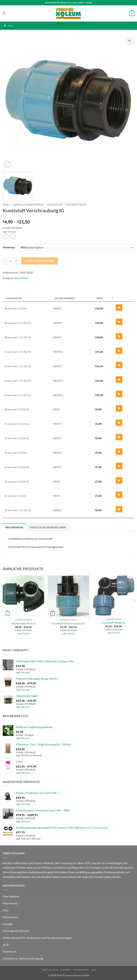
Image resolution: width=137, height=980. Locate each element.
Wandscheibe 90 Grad (23, 623)
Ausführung (9, 247)
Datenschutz (10, 917)
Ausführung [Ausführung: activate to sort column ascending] (14, 298)
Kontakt (8, 924)
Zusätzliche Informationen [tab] (48, 527)
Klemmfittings (76, 204)
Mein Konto (10, 903)
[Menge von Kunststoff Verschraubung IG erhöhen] (16, 261)
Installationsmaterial (28, 204)
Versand (12, 231)
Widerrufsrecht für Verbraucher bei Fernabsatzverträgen (37, 937)
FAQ (5, 910)
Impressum (9, 951)
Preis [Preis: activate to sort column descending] (100, 298)
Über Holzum (11, 896)
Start (6, 204)
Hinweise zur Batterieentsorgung (23, 958)
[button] (131, 14)
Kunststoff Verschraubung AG (68, 623)
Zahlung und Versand (16, 930)
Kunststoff (55, 204)
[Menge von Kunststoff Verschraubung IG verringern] (5, 261)
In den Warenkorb (39, 260)
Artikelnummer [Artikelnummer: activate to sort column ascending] (64, 298)
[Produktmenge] (10, 261)
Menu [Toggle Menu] (8, 25)
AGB (6, 944)
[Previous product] (13, 236)
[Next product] (6, 236)
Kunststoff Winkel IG (113, 622)
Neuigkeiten (81, 969)
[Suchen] (4, 13)
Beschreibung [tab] (14, 527)
